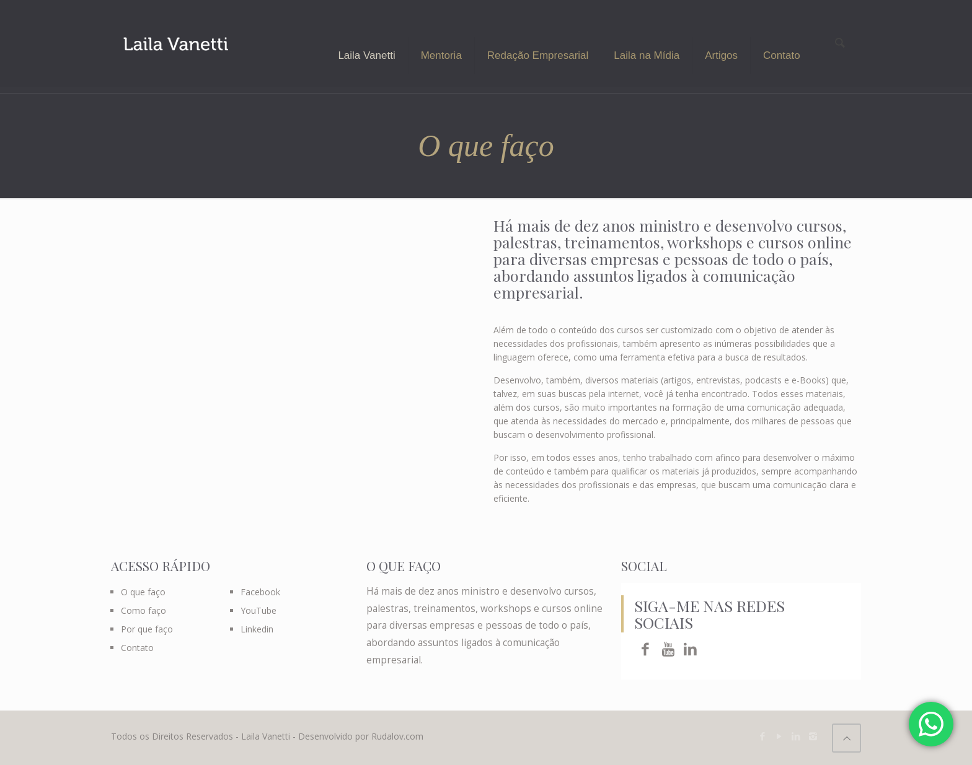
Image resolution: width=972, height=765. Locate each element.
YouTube (258, 610)
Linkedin (257, 629)
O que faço (143, 592)
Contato (137, 648)
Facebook (260, 592)
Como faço (143, 610)
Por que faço (147, 629)
